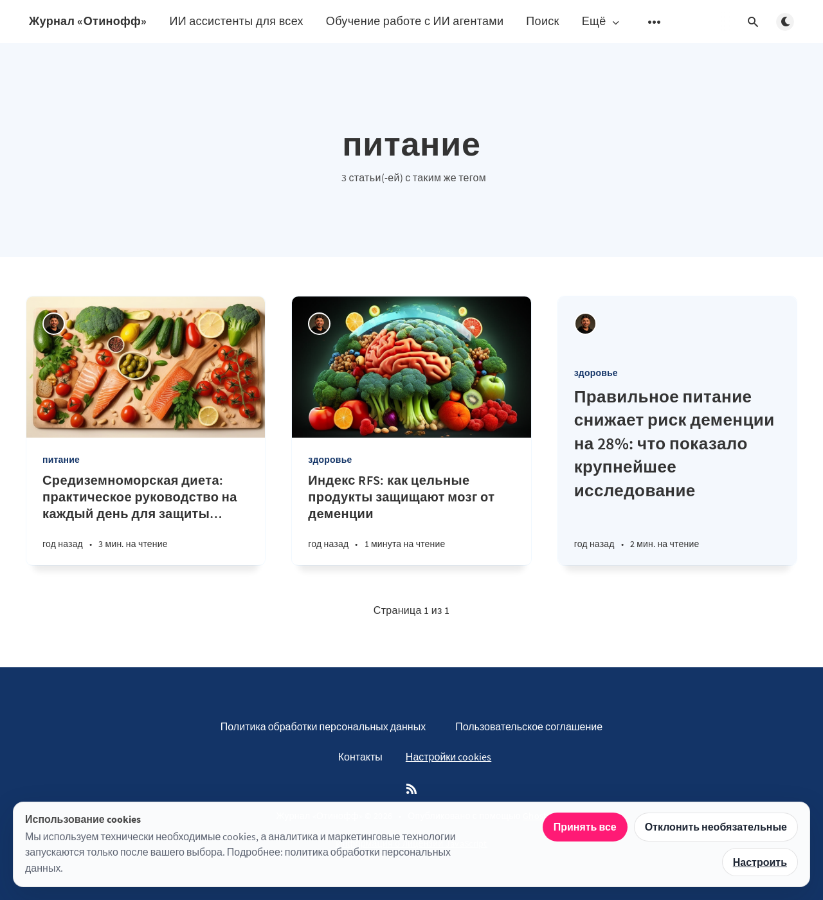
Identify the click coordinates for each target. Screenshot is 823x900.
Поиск (542, 21)
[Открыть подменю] (654, 22)
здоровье (330, 459)
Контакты (360, 756)
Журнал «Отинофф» (88, 21)
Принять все (585, 826)
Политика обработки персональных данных (323, 726)
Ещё (602, 21)
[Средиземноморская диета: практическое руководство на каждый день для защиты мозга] (145, 518)
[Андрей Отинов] (53, 323)
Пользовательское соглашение (528, 726)
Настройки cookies (448, 756)
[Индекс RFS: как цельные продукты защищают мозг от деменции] (411, 518)
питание (61, 459)
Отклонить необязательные (716, 826)
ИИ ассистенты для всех (236, 21)
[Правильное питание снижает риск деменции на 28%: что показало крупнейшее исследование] (677, 475)
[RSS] (411, 789)
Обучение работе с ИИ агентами (415, 21)
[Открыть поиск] (753, 22)
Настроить (760, 862)
